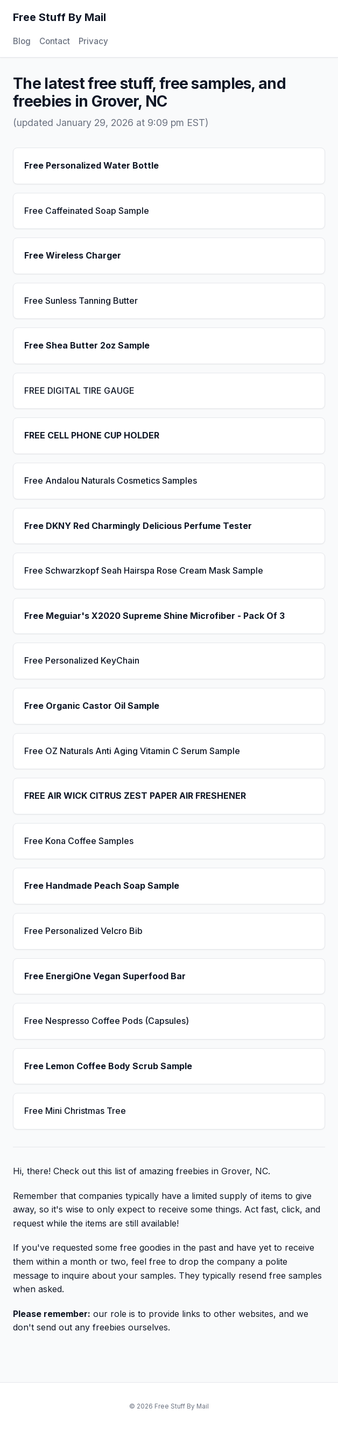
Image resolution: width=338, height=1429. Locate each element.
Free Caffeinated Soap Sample (86, 210)
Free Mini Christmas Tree (75, 1110)
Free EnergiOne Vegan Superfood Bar (105, 976)
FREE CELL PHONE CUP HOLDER (91, 435)
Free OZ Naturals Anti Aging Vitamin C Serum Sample (132, 750)
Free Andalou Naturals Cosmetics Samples (110, 480)
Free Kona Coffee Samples (78, 840)
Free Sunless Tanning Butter (81, 300)
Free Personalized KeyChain (81, 660)
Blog (22, 41)
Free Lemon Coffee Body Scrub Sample (108, 1066)
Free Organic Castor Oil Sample (91, 705)
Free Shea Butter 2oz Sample (87, 345)
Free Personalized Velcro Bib (83, 930)
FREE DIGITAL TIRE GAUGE (79, 390)
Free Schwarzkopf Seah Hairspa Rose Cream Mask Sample (143, 570)
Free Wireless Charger (72, 255)
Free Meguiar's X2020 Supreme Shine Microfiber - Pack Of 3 (154, 615)
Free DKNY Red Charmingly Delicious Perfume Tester (138, 525)
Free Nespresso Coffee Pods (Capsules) (106, 1020)
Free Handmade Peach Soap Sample (101, 885)
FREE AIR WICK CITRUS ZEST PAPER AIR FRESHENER (135, 795)
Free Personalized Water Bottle (91, 165)
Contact (54, 41)
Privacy (93, 41)
